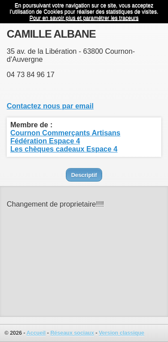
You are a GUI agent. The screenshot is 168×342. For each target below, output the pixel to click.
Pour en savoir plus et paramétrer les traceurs (84, 18)
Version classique (121, 333)
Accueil (36, 333)
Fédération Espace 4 (45, 141)
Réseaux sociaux (72, 333)
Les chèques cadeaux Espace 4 (63, 149)
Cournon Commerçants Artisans (65, 133)
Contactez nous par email (50, 106)
